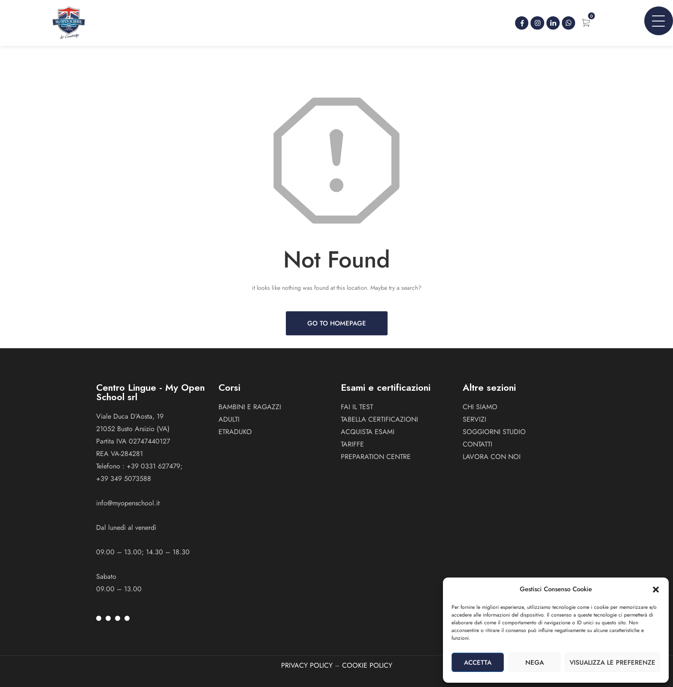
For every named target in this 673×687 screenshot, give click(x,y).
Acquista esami (367, 432)
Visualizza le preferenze (612, 662)
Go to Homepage (336, 323)
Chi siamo (480, 407)
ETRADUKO (235, 432)
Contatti (477, 444)
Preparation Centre (376, 457)
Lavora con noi (492, 457)
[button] (656, 589)
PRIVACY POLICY (307, 665)
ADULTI (228, 419)
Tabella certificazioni (379, 419)
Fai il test (357, 407)
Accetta (477, 662)
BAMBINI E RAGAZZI (249, 407)
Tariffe (352, 444)
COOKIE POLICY (367, 665)
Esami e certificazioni (385, 387)
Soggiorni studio (494, 432)
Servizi (474, 419)
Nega (534, 662)
